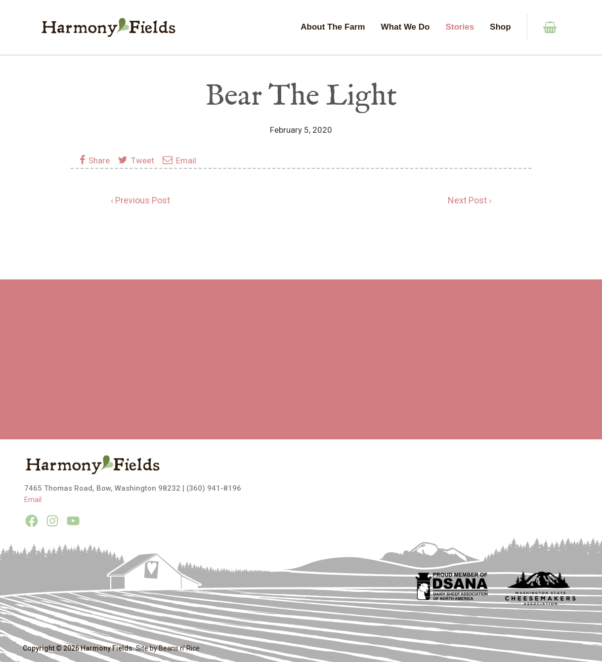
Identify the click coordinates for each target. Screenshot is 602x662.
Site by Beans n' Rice (168, 648)
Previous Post (142, 200)
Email (179, 160)
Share (97, 160)
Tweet (136, 160)
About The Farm (333, 27)
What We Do (405, 27)
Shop (500, 27)
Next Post (467, 200)
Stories (459, 27)
